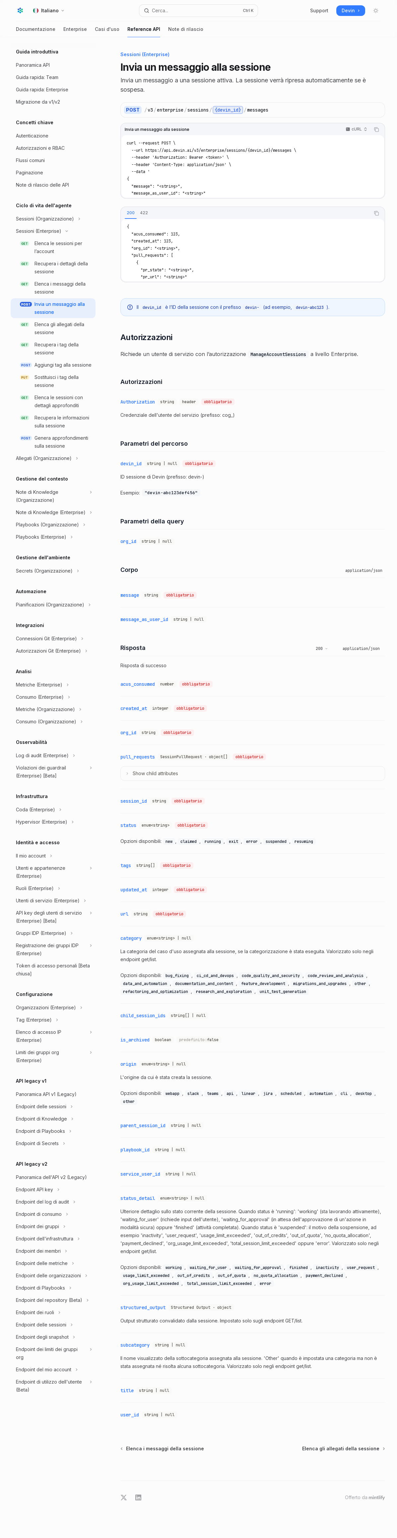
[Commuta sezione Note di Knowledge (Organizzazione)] (53, 496)
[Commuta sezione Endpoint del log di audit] (53, 1202)
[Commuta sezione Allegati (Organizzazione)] (53, 458)
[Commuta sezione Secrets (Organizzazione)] (53, 571)
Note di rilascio (185, 31)
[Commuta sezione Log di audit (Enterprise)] (53, 756)
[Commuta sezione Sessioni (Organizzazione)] (53, 219)
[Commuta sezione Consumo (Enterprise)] (53, 697)
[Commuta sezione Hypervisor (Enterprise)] (53, 822)
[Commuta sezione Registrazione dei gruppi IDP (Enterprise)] (53, 949)
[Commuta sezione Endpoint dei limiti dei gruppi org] (53, 1353)
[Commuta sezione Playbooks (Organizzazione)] (53, 525)
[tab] (131, 213)
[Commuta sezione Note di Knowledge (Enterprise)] (53, 512)
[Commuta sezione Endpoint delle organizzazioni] (53, 1276)
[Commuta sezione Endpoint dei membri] (53, 1251)
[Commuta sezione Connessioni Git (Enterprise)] (53, 639)
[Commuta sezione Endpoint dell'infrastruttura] (53, 1239)
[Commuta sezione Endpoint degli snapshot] (53, 1337)
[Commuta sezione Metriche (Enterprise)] (53, 685)
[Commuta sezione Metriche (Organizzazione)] (53, 709)
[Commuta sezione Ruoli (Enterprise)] (53, 888)
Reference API (143, 31)
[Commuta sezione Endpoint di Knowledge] (53, 1119)
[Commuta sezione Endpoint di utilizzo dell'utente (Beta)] (53, 1386)
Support (319, 10)
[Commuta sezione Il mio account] (53, 856)
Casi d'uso (107, 31)
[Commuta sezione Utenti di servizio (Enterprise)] (53, 901)
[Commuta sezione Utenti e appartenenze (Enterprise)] (53, 872)
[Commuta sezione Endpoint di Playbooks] (53, 1131)
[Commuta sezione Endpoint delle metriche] (53, 1263)
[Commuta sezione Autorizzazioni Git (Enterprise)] (53, 651)
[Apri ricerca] (198, 11)
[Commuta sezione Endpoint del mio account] (53, 1370)
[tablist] (245, 213)
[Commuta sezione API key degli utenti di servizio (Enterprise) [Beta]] (53, 917)
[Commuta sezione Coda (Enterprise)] (53, 810)
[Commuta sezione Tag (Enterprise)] (53, 1020)
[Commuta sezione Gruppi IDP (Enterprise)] (53, 933)
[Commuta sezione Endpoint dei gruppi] (53, 1226)
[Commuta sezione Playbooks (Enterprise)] (53, 537)
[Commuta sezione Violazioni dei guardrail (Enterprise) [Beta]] (53, 772)
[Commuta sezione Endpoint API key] (53, 1190)
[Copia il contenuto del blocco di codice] (376, 129)
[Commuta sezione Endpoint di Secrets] (53, 1143)
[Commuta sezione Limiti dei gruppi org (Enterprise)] (53, 1056)
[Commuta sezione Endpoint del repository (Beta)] (53, 1300)
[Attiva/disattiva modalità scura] (375, 10)
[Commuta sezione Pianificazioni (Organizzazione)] (53, 605)
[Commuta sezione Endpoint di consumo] (53, 1214)
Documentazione (35, 31)
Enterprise (75, 31)
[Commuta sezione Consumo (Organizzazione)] (53, 722)
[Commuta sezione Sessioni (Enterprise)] (53, 231)
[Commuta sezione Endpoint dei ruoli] (53, 1312)
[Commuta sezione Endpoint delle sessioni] (53, 1107)
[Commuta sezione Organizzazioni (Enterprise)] (53, 1008)
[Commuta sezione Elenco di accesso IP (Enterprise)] (53, 1036)
